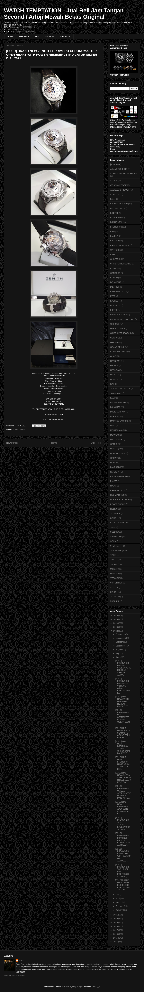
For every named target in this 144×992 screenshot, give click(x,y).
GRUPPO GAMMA (118, 351)
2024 (115, 623)
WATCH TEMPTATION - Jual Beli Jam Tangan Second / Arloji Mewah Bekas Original (63, 13)
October (119, 642)
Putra (21, 960)
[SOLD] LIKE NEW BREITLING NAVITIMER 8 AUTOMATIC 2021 (122, 763)
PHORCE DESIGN (118, 476)
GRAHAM (114, 342)
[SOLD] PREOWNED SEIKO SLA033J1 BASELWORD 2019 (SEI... (122, 823)
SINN (112, 527)
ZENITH (22, 430)
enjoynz (80, 986)
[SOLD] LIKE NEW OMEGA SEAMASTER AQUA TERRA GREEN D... (122, 733)
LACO (113, 398)
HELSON (114, 365)
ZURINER (114, 601)
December (120, 634)
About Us (49, 36)
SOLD (15, 430)
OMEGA (114, 449)
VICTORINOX (116, 583)
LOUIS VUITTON (117, 412)
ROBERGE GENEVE (119, 499)
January (119, 910)
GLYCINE (114, 338)
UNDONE (114, 573)
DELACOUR (115, 282)
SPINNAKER (116, 536)
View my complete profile (14, 975)
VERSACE (115, 578)
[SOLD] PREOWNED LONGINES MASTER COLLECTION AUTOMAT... (122, 839)
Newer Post (12, 443)
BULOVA (114, 236)
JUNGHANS (115, 393)
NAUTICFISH (116, 439)
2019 (115, 922)
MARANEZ (115, 416)
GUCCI (113, 356)
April (118, 898)
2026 (115, 615)
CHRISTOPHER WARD (120, 264)
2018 (115, 926)
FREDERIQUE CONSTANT (122, 319)
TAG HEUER (116, 550)
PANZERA (114, 472)
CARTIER (114, 250)
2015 (115, 938)
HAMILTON (115, 361)
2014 (115, 942)
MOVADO (114, 435)
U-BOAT (114, 569)
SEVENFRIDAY (117, 523)
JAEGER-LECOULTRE (120, 389)
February (120, 906)
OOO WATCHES (117, 453)
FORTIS (113, 310)
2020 (115, 918)
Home (10, 36)
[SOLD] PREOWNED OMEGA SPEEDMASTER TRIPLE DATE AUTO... (123, 792)
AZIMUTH (114, 194)
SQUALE (114, 541)
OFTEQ (113, 444)
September (121, 646)
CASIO (113, 254)
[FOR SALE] (115, 164)
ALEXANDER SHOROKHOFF (123, 173)
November (120, 638)
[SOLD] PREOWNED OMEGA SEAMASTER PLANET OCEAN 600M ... (122, 717)
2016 (115, 934)
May (118, 894)
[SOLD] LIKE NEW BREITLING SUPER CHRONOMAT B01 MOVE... (122, 747)
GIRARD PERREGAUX (120, 333)
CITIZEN (114, 268)
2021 (115, 915)
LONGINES (115, 407)
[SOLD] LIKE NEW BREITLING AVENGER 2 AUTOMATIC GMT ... (122, 808)
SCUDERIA (115, 513)
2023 (115, 627)
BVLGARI (114, 241)
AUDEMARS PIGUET (119, 190)
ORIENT (114, 458)
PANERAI (114, 467)
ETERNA (114, 296)
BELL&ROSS (116, 208)
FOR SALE (24, 36)
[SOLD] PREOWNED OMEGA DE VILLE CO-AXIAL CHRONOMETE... (122, 685)
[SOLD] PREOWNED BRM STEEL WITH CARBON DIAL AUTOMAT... (123, 855)
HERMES (114, 370)
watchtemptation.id (16, 29)
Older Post (96, 443)
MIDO (112, 425)
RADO (113, 486)
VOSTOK (114, 587)
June (118, 657)
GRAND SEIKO (117, 347)
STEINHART (115, 546)
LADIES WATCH (117, 402)
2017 (115, 930)
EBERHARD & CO (118, 291)
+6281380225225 (27, 27)
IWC (112, 384)
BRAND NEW (116, 222)
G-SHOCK (114, 324)
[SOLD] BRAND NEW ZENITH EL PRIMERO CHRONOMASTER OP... (122, 885)
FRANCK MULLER (118, 315)
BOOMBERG (116, 217)
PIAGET (113, 481)
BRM (112, 231)
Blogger (97, 986)
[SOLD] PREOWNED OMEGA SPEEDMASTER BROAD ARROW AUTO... (123, 667)
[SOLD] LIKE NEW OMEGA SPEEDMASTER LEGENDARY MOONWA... (123, 777)
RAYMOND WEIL (118, 490)
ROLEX (113, 509)
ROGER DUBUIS (117, 504)
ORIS (112, 463)
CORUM (114, 278)
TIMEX (113, 555)
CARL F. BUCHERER (119, 245)
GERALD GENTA (118, 328)
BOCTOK (114, 213)
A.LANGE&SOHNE (118, 169)
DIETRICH (115, 287)
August (119, 649)
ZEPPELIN (115, 597)
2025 (115, 619)
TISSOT (113, 560)
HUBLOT (114, 379)
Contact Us (65, 36)
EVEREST (114, 301)
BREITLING (115, 227)
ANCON (113, 180)
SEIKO (113, 518)
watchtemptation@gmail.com (23, 31)
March (119, 902)
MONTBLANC (116, 430)
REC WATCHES (117, 495)
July (118, 653)
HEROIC (114, 375)
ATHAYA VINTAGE (118, 185)
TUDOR (113, 564)
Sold (37, 36)
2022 (115, 631)
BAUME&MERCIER (119, 204)
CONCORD (115, 273)
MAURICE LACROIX (119, 421)
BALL (112, 199)
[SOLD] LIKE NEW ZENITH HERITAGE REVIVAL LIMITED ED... (122, 701)
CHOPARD (115, 259)
